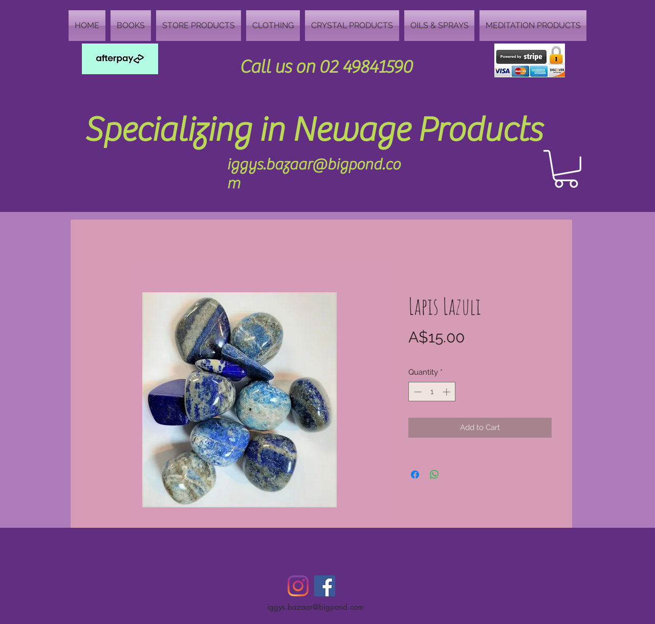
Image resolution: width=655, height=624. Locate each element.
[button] (565, 169)
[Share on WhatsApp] (434, 474)
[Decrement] (417, 391)
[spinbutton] (432, 391)
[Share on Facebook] (415, 474)
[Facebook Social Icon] (324, 585)
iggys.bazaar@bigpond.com (315, 607)
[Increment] (447, 391)
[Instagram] (298, 585)
